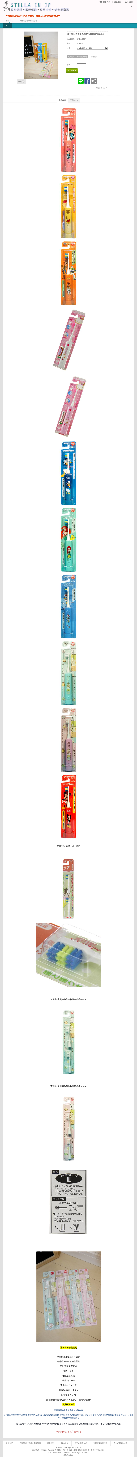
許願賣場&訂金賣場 (28, 20)
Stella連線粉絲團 (120, 1443)
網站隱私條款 (68, 1455)
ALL (7, 25)
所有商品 (10, 20)
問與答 (74, 100)
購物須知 (64, 1443)
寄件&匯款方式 (81, 1443)
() (105, 2)
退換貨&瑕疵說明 (100, 1443)
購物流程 (50, 1443)
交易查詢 (117, 2)
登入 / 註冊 (129, 2)
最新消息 (9, 1443)
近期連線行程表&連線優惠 (30, 1443)
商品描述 (62, 100)
